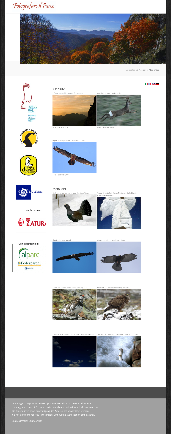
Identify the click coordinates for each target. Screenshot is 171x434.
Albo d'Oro (154, 69)
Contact (133, 18)
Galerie (98, 18)
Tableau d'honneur (80, 18)
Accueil (44, 18)
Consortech (36, 420)
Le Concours (58, 16)
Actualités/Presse (115, 18)
